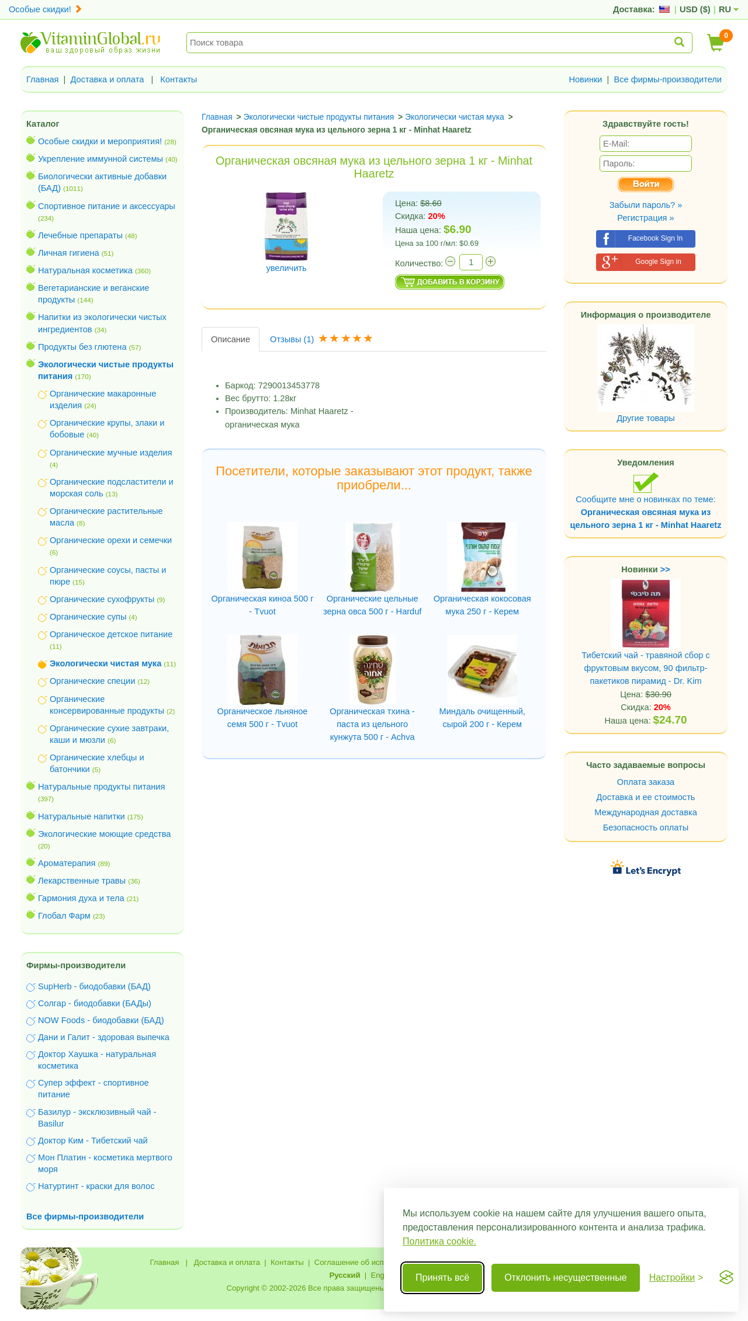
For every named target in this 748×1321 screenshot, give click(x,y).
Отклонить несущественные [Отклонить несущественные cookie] (565, 1277)
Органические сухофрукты (102, 599)
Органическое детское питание (111, 634)
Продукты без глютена (82, 347)
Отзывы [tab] (323, 339)
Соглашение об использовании (369, 1262)
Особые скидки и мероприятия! (100, 141)
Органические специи (92, 681)
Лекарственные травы (82, 880)
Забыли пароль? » (646, 205)
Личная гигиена (68, 253)
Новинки (585, 79)
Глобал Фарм (64, 915)
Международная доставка (645, 812)
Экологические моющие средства (104, 834)
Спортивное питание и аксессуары (106, 206)
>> (665, 569)
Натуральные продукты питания (101, 786)
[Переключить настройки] (676, 1278)
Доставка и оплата (107, 79)
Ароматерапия (67, 863)
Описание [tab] (230, 339)
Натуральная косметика (85, 270)
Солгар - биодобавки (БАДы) (94, 1003)
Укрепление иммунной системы (100, 159)
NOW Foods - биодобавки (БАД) (101, 1020)
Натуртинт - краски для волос (96, 1186)
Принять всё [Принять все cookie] (442, 1277)
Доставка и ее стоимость (646, 797)
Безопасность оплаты (646, 827)
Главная (42, 79)
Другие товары (646, 418)
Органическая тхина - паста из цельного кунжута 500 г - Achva (372, 724)
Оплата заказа (645, 782)
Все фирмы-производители (668, 79)
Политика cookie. (439, 1241)
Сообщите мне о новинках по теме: (645, 501)
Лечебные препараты (80, 235)
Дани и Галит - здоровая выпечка (103, 1037)
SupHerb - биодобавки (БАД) (94, 986)
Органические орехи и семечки (111, 540)
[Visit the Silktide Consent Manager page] (726, 1278)
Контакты (178, 79)
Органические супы (88, 616)
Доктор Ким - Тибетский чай (93, 1140)
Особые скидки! (45, 9)
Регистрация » (645, 218)
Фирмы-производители (76, 965)
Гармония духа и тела (81, 898)
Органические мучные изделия (111, 452)
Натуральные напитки (81, 816)
